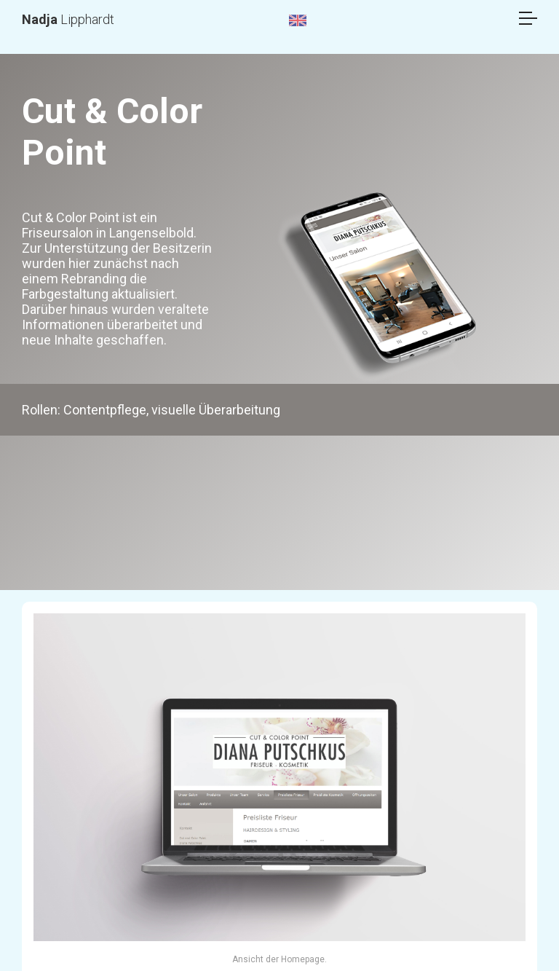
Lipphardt (68, 19)
